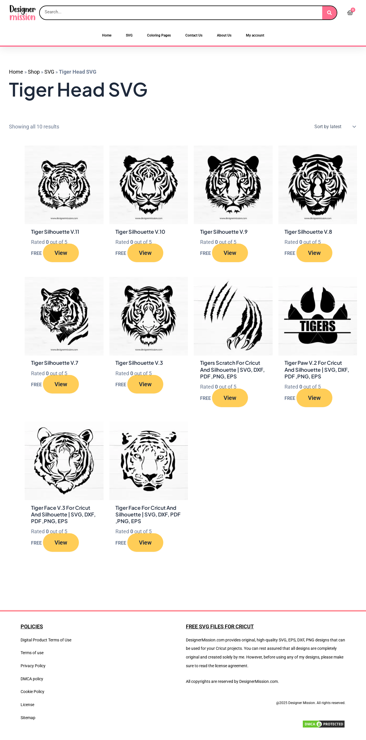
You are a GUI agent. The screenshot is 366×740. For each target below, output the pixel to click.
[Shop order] (334, 127)
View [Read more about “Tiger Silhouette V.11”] (61, 253)
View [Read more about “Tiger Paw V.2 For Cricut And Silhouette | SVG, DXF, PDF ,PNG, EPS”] (314, 398)
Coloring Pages (159, 35)
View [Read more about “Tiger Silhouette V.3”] (145, 384)
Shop (34, 72)
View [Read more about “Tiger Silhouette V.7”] (61, 384)
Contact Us (193, 35)
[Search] (329, 12)
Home (106, 35)
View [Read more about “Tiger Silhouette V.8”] (314, 253)
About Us (224, 35)
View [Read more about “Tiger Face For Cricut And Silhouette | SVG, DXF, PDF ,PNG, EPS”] (145, 543)
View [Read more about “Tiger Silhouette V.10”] (145, 253)
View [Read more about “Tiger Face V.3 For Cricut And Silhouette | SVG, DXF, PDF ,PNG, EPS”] (61, 543)
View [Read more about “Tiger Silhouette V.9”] (230, 253)
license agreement (231, 665)
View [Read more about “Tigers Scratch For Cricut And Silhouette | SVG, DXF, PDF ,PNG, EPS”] (230, 398)
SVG (129, 35)
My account (255, 35)
